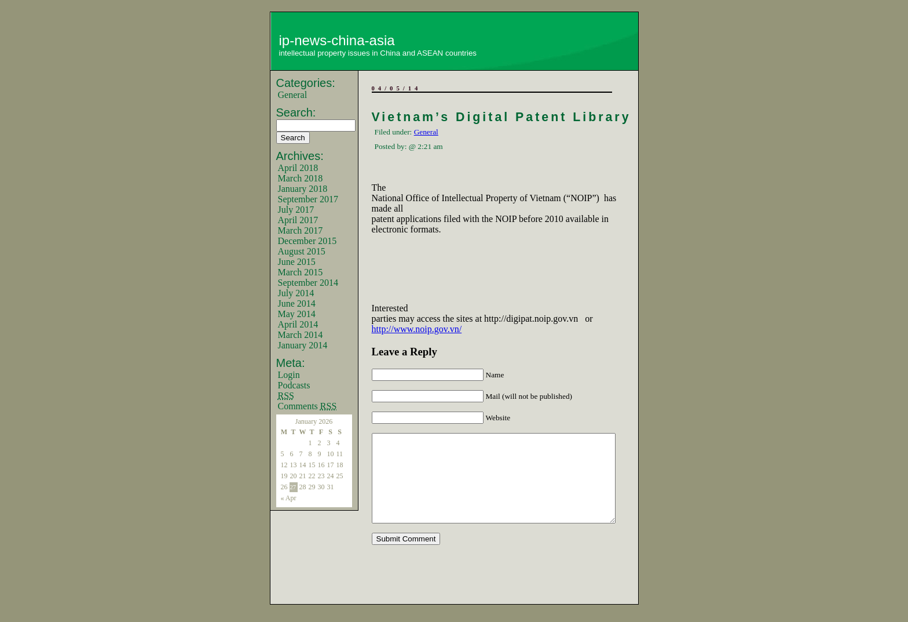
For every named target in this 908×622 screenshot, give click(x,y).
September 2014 (308, 283)
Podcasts (294, 385)
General (292, 95)
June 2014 (297, 303)
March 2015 (300, 272)
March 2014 (300, 335)
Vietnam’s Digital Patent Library (501, 117)
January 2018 (303, 189)
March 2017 (300, 230)
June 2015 (297, 262)
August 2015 (301, 251)
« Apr (288, 498)
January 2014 (303, 345)
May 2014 (297, 314)
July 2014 (296, 293)
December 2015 (307, 241)
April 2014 (298, 324)
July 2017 (296, 209)
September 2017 (308, 199)
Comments (307, 406)
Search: (296, 112)
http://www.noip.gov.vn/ (417, 329)
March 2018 (300, 178)
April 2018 (298, 168)
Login (289, 375)
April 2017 (298, 220)
